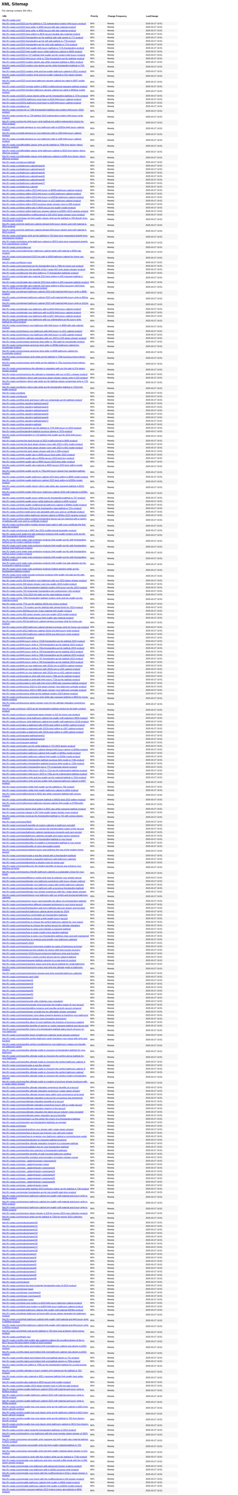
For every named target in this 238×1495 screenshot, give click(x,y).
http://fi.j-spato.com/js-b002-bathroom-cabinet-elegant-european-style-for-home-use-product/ (45, 627)
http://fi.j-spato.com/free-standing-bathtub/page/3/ (25, 407)
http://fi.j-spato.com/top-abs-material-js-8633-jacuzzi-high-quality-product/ (36, 1382)
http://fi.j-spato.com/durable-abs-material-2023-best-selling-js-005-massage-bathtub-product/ (45, 282)
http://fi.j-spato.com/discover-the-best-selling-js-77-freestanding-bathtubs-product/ (40, 273)
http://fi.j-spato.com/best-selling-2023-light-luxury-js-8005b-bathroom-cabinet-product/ (42, 190)
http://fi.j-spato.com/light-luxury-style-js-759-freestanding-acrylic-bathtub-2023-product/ (42, 651)
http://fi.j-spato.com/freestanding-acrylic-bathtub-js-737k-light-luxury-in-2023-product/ (42, 428)
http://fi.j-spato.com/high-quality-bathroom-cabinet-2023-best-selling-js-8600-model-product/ (45, 477)
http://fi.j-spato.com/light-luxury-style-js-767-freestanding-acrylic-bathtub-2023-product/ (42, 658)
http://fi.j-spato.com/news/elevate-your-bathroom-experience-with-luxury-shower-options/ (43, 881)
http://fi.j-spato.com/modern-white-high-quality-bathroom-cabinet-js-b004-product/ (40, 790)
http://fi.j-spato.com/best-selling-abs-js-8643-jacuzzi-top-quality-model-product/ (39, 207)
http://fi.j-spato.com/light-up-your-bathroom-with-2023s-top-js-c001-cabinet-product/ (41, 669)
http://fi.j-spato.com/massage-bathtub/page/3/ (23, 739)
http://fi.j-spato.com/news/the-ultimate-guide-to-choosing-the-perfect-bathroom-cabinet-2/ (43, 1062)
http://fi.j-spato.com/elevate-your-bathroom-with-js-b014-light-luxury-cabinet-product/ (41, 309)
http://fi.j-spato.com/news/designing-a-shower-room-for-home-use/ (33, 862)
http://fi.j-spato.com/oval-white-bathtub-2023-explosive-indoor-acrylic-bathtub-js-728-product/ (45, 1189)
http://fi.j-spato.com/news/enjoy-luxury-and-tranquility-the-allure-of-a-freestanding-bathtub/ (44, 901)
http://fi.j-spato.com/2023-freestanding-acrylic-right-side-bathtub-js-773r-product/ (39, 44)
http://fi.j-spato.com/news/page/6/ (17, 994)
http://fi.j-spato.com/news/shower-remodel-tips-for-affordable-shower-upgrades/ (39, 1011)
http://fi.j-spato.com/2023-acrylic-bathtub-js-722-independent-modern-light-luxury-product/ (44, 23)
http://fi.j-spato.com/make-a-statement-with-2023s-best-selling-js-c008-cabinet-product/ (43, 732)
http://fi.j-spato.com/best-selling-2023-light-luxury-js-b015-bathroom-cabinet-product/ (41, 193)
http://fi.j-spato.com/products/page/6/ (19, 1268)
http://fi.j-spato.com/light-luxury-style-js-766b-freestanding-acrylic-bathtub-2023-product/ (43, 655)
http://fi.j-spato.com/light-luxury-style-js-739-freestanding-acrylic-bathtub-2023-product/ (42, 644)
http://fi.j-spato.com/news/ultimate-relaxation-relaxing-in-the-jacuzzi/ (34, 1108)
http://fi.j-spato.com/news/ (14, 1126)
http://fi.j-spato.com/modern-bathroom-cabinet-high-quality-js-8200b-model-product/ (41, 756)
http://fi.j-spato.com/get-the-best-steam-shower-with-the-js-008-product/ (35, 451)
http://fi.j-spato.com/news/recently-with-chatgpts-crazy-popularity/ (32, 1001)
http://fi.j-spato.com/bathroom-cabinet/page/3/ (23, 169)
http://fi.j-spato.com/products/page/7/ (19, 1271)
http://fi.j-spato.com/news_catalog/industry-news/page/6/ (28, 1182)
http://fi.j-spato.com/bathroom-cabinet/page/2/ (23, 165)
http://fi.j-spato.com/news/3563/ (17, 822)
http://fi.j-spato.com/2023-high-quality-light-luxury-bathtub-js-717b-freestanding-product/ (43, 48)
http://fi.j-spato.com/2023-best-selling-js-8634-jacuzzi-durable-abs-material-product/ (41, 34)
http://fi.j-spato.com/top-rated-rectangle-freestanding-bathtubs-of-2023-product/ (39, 1430)
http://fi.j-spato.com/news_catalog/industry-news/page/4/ (28, 1175)
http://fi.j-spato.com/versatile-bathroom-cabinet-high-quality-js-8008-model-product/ (41, 1482)
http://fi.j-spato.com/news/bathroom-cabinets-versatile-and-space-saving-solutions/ (40, 836)
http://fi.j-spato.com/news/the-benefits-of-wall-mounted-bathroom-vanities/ (36, 1154)
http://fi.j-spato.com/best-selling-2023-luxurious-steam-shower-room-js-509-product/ (41, 204)
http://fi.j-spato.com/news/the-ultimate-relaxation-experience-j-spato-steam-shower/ (41, 1091)
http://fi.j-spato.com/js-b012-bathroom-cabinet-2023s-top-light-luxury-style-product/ (40, 630)
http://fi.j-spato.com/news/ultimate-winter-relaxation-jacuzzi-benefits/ (34, 1115)
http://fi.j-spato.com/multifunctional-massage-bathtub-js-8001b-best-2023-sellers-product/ (43, 799)
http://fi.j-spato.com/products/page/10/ (20, 1222)
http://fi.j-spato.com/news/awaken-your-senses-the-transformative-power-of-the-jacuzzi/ (43, 829)
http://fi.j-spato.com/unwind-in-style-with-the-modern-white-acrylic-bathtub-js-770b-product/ (44, 1457)
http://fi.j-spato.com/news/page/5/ (17, 990)
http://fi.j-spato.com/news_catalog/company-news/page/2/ (29, 1161)
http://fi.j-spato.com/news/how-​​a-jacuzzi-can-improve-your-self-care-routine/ (37, 1133)
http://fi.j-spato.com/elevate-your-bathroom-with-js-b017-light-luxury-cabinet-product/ (41, 316)
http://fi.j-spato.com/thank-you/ (16, 1337)
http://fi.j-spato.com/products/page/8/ (19, 1275)
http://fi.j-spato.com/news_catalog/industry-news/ (25, 1185)
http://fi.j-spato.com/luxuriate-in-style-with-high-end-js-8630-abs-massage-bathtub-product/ (44, 683)
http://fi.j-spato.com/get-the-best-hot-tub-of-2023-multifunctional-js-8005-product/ (40, 440)
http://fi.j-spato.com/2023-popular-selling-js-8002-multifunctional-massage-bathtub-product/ (44, 86)
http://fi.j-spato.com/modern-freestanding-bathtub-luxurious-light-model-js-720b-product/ (43, 763)
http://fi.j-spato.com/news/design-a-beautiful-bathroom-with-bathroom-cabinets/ (39, 859)
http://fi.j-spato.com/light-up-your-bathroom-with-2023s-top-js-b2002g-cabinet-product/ (42, 665)
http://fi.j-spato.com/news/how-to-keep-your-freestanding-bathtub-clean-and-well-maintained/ (45, 936)
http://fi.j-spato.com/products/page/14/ (20, 1236)
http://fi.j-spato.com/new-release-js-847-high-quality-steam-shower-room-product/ (40, 812)
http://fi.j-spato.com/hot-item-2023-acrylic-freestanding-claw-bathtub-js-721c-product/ (42, 508)
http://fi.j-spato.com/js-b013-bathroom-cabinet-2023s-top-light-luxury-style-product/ (40, 634)
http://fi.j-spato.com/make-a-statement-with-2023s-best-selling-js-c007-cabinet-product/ (43, 728)
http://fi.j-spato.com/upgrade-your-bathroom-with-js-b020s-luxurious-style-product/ (40, 1469)
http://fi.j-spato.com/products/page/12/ (20, 1229)
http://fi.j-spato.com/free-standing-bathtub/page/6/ (25, 417)
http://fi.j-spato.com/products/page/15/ (20, 1240)
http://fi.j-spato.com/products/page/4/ (19, 1261)
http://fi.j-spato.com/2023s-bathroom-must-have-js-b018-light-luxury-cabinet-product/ (41, 99)
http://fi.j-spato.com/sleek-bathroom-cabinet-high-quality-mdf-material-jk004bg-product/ (42, 1310)
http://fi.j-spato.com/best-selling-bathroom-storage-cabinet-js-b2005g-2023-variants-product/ (45, 211)
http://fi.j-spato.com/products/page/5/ (19, 1264)
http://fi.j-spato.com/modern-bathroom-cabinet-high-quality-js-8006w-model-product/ (41, 753)
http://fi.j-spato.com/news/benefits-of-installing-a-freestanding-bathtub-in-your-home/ (41, 842)
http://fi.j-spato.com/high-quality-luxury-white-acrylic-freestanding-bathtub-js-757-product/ (43, 498)
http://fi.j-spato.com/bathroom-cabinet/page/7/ (23, 183)
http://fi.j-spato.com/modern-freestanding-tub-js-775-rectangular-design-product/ (39, 767)
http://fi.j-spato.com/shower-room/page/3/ (21, 1296)
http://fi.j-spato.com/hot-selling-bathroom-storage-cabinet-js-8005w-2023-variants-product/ (44, 515)
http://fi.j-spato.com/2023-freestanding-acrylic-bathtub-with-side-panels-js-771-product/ (42, 37)
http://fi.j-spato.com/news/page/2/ (17, 980)
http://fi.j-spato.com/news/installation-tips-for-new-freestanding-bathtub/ (35, 1147)
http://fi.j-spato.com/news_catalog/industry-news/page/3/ (28, 1171)
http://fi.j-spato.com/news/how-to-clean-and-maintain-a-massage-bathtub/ (36, 929)
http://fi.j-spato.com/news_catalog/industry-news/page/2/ (28, 1168)
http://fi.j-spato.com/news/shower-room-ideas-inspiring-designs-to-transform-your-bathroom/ (45, 1015)
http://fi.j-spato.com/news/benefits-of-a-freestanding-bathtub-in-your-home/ (37, 839)
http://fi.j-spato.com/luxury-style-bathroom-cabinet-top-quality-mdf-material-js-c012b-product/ (45, 721)
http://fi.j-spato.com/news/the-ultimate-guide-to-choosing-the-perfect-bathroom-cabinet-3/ (43, 1069)
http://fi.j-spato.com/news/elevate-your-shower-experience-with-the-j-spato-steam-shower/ (44, 891)
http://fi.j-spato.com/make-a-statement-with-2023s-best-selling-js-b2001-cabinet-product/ (43, 725)
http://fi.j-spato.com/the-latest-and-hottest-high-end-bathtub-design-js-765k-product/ (41, 1361)
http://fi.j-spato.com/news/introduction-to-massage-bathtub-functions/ (34, 1140)
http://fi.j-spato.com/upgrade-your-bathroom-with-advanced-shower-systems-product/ (42, 1466)
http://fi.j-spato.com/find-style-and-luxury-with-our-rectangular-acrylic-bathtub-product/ (42, 400)
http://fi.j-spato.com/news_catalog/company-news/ (25, 1164)
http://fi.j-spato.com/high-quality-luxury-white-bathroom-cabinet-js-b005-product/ (39, 501)
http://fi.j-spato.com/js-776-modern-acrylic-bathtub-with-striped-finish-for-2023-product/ (42, 607)
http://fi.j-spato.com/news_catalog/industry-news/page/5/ (28, 1178)
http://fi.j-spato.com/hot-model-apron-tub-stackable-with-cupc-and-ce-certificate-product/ (43, 512)
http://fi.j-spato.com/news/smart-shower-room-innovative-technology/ (34, 1018)
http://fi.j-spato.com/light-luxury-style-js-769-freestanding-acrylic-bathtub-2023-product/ (42, 662)
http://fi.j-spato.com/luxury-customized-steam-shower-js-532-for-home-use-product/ (41, 714)
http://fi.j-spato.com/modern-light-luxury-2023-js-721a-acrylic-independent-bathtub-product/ (44, 770)
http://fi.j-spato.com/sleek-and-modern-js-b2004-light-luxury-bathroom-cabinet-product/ (42, 1306)
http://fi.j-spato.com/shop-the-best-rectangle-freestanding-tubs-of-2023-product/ (39, 1285)
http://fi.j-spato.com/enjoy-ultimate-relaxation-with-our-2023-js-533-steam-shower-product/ (44, 338)
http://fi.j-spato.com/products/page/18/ (20, 1250)
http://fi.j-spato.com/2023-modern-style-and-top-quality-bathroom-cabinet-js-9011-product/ (44, 71)
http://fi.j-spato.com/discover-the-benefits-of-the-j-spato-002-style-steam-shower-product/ (43, 269)
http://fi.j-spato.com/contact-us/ (16, 247)
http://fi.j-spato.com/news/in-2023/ (18, 943)
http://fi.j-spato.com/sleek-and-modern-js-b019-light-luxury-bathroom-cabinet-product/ (42, 1303)
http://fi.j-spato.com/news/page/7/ (17, 997)
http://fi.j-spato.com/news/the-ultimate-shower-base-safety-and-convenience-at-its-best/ (43, 1094)
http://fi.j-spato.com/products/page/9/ (19, 1278)
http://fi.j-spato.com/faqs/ (13, 393)
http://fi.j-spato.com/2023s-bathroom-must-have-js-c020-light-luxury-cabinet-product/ (41, 103)
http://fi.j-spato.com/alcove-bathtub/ (18, 162)
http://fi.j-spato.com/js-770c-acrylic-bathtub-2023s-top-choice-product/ (34, 604)
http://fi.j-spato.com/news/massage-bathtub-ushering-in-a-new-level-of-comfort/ (39, 960)
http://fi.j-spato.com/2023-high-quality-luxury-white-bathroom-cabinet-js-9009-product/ (42, 51)
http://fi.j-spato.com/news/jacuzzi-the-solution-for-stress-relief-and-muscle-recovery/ (41, 950)
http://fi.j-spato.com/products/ (15, 1282)
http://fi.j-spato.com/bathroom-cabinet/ (20, 186)
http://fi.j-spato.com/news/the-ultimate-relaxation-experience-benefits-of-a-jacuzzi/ (40, 1087)
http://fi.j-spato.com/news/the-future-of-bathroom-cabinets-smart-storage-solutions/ (40, 1035)
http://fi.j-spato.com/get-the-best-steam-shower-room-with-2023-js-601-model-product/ (42, 444)
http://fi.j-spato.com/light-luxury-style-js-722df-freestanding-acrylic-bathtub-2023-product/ (43, 641)
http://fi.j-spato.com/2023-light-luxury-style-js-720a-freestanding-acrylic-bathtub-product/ (43, 58)
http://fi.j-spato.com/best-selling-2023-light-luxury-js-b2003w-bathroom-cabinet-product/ (43, 197)
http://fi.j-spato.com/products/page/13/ (20, 1233)
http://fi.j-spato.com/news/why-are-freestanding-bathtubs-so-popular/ (34, 1122)
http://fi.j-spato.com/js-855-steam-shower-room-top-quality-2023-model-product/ (39, 614)
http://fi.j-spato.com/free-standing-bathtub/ (21, 424)
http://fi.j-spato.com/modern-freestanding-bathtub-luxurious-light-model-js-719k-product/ (43, 760)
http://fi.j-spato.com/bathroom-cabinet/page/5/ (23, 176)
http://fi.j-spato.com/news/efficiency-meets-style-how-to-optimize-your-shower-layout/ (42, 877)
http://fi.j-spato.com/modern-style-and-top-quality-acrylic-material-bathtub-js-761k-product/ (44, 777)
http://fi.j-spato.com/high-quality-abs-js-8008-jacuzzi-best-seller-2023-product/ (38, 454)
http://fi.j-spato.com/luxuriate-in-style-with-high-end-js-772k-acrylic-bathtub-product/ (41, 679)
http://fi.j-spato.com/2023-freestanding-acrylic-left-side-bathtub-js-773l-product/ (39, 41)
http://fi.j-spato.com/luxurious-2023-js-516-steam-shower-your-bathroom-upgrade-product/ (44, 686)
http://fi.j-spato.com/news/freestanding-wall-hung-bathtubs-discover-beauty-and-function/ (43, 908)
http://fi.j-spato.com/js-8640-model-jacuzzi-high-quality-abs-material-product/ (38, 618)
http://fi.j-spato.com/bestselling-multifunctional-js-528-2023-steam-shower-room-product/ (43, 214)
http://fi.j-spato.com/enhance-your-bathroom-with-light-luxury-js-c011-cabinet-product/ (42, 331)
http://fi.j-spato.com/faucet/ (14, 396)
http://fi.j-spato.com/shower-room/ (18, 1299)
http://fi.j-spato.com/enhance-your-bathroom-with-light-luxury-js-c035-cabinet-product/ (42, 334)
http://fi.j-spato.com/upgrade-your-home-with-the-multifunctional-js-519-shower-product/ (43, 1479)
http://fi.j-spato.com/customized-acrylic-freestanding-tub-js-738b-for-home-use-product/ (43, 266)
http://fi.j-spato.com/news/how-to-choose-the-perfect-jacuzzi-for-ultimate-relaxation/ (41, 925)
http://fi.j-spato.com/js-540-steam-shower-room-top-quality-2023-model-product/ (39, 584)
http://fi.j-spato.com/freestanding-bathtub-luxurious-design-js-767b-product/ (37, 431)
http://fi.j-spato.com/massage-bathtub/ (20, 742)
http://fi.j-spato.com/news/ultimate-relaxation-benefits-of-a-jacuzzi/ (33, 1101)
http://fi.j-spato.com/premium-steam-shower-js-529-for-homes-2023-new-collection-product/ (45, 1213)
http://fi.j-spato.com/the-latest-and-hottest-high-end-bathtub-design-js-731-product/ (40, 1358)
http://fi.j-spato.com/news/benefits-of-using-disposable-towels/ (31, 846)
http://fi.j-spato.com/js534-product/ (18, 637)
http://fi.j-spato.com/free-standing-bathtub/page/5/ (25, 414)
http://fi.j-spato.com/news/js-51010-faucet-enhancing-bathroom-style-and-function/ (40, 953)
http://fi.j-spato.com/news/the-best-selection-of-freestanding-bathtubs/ (34, 1150)
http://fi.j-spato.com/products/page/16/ (20, 1243)
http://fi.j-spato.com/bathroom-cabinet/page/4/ (23, 172)
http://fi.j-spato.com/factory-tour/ (17, 262)
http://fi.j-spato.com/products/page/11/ (20, 1226)
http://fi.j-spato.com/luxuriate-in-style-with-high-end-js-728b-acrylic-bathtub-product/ (41, 676)
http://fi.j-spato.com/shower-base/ (17, 1289)
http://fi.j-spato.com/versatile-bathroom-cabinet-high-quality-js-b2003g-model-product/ (42, 1486)
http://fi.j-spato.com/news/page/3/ (17, 983)
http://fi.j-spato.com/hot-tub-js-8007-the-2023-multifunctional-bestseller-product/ (39, 530)
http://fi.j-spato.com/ (11, 20)
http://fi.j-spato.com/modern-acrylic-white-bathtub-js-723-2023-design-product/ (38, 746)
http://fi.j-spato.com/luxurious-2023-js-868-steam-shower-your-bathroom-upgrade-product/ (44, 690)
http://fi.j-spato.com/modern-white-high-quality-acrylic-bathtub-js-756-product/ (38, 787)
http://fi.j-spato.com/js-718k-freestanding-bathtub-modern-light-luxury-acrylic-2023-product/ (44, 587)
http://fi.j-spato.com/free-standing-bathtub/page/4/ (25, 410)
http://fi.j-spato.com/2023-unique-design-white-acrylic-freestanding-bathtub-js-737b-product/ (45, 96)
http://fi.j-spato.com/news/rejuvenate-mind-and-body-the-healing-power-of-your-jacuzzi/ (43, 1004)
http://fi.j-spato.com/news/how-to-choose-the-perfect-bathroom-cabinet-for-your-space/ (42, 922)
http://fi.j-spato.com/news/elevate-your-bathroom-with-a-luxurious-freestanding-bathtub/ (43, 888)
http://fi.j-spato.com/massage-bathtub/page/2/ (23, 735)
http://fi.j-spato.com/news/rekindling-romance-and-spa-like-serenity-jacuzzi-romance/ (41, 1008)
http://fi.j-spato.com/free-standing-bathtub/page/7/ (25, 421)
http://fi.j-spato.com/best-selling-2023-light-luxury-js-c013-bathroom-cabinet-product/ (41, 200)
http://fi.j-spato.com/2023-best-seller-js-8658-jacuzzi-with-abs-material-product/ (39, 30)
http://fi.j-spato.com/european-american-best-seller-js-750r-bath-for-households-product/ (43, 341)
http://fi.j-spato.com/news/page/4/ (17, 987)
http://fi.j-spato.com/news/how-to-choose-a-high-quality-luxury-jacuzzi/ (35, 918)
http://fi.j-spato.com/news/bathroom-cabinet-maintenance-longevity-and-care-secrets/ (42, 832)
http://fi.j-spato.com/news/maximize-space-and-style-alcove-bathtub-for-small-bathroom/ (43, 964)
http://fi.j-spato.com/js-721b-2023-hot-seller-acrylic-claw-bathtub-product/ (36, 594)
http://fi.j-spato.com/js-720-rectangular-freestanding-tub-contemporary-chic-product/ (41, 591)
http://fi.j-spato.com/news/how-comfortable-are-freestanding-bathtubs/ (34, 915)
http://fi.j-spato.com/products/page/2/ (19, 1254)
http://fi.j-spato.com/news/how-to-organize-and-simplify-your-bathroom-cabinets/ (39, 939)
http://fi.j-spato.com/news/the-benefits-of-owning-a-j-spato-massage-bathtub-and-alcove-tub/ (45, 1025)
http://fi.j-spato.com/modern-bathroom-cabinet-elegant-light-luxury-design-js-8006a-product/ (45, 749)
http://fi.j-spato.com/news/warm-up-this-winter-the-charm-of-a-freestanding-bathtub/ (41, 1119)
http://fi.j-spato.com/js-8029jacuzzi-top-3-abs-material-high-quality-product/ (37, 611)
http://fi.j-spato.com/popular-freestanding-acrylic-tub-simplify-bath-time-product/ (39, 1192)
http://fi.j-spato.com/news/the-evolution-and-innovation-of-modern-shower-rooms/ (40, 1157)
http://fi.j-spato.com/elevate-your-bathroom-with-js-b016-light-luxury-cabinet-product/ (41, 312)
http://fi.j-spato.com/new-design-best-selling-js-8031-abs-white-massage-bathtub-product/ (44, 809)
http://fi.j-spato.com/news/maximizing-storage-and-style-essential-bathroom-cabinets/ (42, 973)
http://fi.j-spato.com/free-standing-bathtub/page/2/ (25, 403)
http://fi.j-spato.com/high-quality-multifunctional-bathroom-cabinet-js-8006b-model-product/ (44, 505)
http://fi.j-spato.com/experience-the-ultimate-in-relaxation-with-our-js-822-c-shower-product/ (45, 374)
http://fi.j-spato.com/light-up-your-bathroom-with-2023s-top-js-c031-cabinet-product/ (41, 672)
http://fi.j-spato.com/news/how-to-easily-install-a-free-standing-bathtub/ (35, 932)
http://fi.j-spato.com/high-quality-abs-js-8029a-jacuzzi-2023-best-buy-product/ (38, 458)
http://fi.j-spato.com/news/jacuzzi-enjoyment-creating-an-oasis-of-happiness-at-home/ (42, 946)
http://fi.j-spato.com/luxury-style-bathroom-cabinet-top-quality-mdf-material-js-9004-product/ (45, 718)
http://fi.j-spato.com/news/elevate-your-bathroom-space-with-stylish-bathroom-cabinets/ (43, 884)
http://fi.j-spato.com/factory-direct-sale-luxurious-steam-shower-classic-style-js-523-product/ (45, 378)
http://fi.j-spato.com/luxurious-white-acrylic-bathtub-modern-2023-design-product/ (40, 693)
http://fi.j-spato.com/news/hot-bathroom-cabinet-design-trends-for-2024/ (35, 911)
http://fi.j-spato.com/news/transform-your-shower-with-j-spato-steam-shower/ (38, 1129)
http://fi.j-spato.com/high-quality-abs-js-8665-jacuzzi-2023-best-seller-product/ (38, 461)
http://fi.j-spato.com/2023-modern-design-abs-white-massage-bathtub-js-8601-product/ (42, 62)
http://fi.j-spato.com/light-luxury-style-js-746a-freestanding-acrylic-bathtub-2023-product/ (43, 648)
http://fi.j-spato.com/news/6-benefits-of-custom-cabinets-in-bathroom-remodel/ (38, 825)
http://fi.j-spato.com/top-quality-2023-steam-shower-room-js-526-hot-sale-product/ (40, 1385)
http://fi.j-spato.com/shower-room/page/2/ (21, 1292)
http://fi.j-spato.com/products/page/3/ (19, 1257)
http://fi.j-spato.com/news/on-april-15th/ (20, 976)
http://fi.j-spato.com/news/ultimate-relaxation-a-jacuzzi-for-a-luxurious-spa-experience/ (42, 1098)
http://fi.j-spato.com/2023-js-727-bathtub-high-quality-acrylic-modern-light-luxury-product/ (43, 55)
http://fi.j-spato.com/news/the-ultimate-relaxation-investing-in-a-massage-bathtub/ (40, 1143)
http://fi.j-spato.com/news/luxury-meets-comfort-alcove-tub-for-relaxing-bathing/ (39, 957)
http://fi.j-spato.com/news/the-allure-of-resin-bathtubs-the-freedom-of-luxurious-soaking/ (43, 1022)
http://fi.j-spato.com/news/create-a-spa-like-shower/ (26, 1065)
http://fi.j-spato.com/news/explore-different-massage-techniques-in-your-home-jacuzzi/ (42, 904)
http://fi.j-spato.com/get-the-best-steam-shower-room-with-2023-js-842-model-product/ (42, 447)
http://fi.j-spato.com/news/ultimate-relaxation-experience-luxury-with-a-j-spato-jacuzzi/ (42, 1105)
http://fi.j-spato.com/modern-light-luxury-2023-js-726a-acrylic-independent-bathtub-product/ (44, 774)
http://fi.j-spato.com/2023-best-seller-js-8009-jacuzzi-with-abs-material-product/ (39, 27)
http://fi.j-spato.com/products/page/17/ (20, 1247)
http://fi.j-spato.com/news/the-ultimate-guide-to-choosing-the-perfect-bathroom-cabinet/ (43, 1072)
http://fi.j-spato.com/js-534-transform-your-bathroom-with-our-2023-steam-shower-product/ (44, 580)
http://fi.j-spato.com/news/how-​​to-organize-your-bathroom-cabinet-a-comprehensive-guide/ (44, 1136)
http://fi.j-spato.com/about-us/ (15, 106)
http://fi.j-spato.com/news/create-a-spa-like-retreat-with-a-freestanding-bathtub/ (39, 855)
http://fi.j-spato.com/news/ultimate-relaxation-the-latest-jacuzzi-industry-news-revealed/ (42, 1112)
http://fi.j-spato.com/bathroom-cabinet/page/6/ (23, 179)
